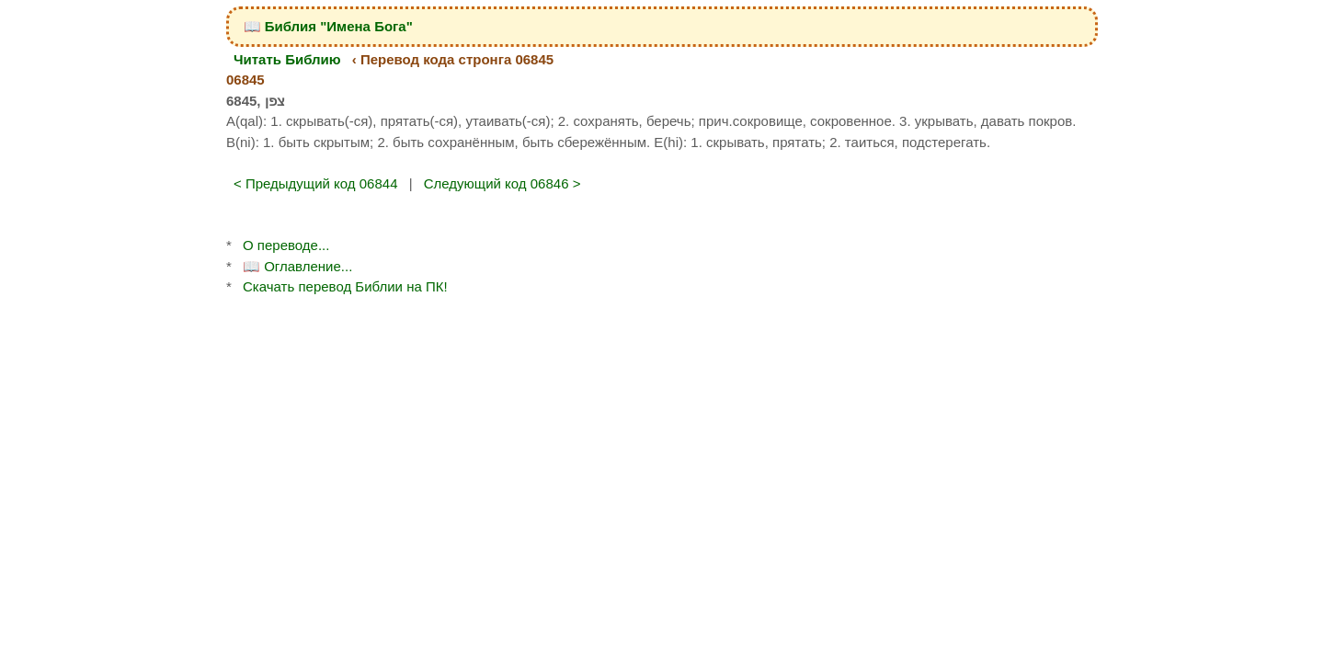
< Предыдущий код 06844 (316, 183)
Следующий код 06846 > (502, 183)
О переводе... (286, 245)
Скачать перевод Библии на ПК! (345, 286)
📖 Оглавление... (297, 266)
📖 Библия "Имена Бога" (328, 26)
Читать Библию (287, 59)
